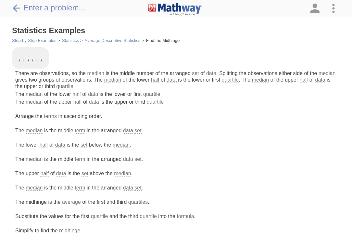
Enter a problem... (48, 8)
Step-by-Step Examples (34, 40)
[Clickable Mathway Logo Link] (175, 9)
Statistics (70, 40)
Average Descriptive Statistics (113, 40)
